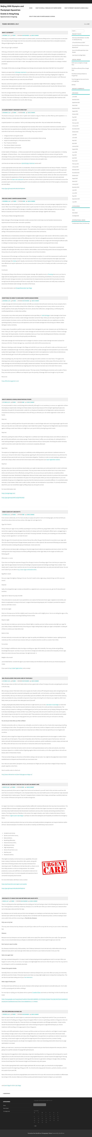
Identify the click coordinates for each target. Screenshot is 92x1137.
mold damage (45, 315)
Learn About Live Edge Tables (78, 55)
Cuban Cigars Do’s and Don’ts (11, 512)
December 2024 (75, 99)
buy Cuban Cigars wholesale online (27, 569)
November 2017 (75, 172)
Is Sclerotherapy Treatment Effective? (14, 110)
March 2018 (74, 161)
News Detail (75, 212)
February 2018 (75, 164)
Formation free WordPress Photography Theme (40, 1133)
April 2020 (74, 120)
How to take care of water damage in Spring (42, 16)
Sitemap (73, 84)
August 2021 (75, 111)
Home (30, 8)
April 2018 (74, 158)
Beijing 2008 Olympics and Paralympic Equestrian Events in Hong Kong (12, 10)
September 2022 (76, 108)
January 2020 (75, 126)
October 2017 (75, 175)
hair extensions (28, 977)
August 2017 (75, 178)
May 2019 (74, 140)
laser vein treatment (17, 179)
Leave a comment (35, 35)
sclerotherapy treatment (28, 163)
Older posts (6, 1093)
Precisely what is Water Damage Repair (14, 198)
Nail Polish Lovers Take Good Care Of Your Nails (17, 678)
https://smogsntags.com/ (8, 493)
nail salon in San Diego (52, 705)
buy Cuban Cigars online (15, 668)
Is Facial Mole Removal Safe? (78, 42)
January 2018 (75, 167)
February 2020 (75, 123)
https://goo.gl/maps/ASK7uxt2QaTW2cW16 (13, 498)
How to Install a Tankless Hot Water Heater (48, 8)
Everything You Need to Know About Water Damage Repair (20, 298)
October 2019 (75, 131)
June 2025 (74, 96)
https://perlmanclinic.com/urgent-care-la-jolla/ (14, 884)
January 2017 (75, 184)
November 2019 (75, 129)
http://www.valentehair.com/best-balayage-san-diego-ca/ (17, 774)
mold (14, 261)
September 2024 (76, 102)
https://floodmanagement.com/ (10, 381)
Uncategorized (25, 35)
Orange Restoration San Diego (24, 288)
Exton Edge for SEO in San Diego (12, 1085)
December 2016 (75, 187)
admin (14, 35)
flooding (50, 274)
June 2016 (74, 193)
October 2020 (75, 114)
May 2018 (74, 155)
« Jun (35, 1126)
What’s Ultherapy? (7, 33)
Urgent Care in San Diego (16, 815)
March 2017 (74, 181)
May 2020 (74, 117)
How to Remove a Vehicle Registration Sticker (16, 399)
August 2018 (75, 149)
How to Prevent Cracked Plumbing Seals (76, 8)
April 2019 (74, 143)
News (24, 112)
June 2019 (74, 137)
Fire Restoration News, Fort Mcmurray (80, 223)
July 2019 (74, 134)
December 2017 (75, 169)
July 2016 (74, 190)
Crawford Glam (36, 992)
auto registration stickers (53, 460)
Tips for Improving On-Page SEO (12, 1012)
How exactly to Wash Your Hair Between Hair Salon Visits (20, 898)
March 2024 (74, 105)
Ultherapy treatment (20, 72)
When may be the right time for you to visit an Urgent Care (20, 784)
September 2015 (76, 199)
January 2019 (75, 146)
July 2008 (74, 202)
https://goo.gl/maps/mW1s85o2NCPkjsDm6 (13, 188)
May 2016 (74, 196)
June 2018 (74, 152)
